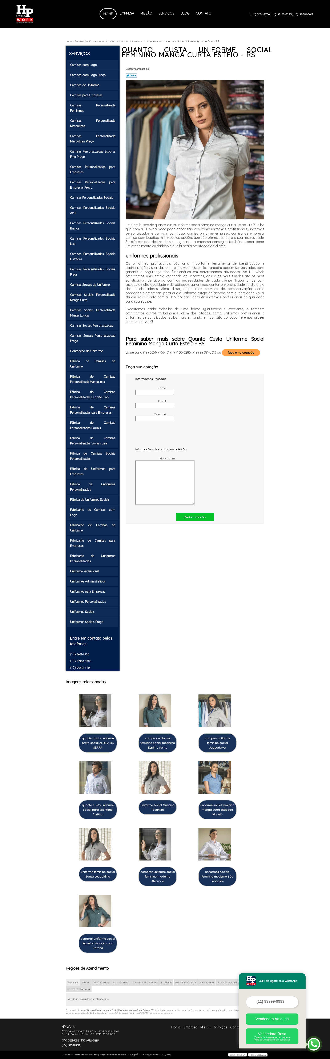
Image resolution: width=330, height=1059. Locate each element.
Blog (185, 13)
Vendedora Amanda (272, 1019)
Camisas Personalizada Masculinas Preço (92, 138)
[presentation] (162, 436)
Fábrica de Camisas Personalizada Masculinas (92, 379)
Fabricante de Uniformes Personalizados (92, 558)
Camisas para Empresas (86, 95)
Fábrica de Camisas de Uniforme (92, 364)
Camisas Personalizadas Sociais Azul (92, 210)
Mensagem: (155, 480)
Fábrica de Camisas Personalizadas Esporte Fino (92, 394)
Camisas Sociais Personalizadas (92, 325)
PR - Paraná (207, 982)
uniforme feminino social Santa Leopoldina (98, 874)
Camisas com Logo (84, 65)
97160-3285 (284, 14)
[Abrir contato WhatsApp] (313, 1044)
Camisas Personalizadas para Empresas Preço (92, 185)
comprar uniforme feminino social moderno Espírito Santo (157, 742)
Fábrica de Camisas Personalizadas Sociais (92, 425)
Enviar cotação (195, 517)
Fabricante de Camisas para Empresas (92, 543)
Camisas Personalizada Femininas (92, 108)
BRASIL (86, 982)
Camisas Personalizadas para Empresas (92, 169)
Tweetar (131, 75)
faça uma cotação (241, 352)
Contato (203, 13)
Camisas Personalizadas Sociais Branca (92, 225)
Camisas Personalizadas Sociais (92, 197)
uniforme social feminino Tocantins (157, 807)
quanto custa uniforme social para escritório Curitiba (98, 809)
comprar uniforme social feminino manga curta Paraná (98, 943)
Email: (151, 403)
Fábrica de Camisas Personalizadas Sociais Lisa (92, 440)
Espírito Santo (101, 982)
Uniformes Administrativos (88, 581)
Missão (146, 13)
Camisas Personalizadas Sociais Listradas (92, 256)
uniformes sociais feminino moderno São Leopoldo (217, 876)
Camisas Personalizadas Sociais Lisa (92, 241)
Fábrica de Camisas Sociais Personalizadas (92, 456)
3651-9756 (263, 14)
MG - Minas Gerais (185, 982)
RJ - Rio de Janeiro (228, 982)
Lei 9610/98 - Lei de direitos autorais (154, 1013)
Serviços (166, 13)
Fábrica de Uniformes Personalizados (92, 487)
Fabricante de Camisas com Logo (92, 512)
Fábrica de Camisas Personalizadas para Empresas (92, 410)
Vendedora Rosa (272, 1036)
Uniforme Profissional (85, 571)
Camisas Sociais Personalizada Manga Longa (92, 313)
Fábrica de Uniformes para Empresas (92, 471)
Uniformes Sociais (82, 611)
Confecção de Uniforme (87, 351)
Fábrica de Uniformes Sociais (90, 499)
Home (108, 14)
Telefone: (151, 416)
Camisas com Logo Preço (88, 75)
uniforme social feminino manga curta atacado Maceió (217, 809)
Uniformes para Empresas (88, 591)
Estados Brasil (121, 982)
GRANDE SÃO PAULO (145, 982)
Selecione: (72, 982)
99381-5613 (306, 14)
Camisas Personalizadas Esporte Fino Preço (92, 154)
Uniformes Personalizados (88, 601)
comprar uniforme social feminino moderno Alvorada (157, 876)
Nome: (151, 390)
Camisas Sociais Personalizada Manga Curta (92, 297)
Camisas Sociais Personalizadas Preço (92, 338)
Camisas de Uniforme (85, 85)
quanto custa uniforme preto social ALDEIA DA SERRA (98, 742)
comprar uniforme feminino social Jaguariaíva (217, 742)
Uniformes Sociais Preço (87, 622)
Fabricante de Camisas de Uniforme (92, 527)
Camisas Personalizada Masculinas (92, 123)
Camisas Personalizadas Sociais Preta (92, 272)
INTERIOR (166, 982)
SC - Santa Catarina (78, 989)
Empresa (127, 13)
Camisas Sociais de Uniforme (90, 284)
